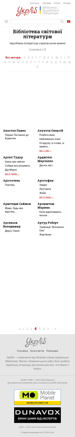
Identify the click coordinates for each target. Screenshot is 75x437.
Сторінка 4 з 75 (37, 49)
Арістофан (46, 180)
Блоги (57, 3)
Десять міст (46, 165)
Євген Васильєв (48, 380)
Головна (22, 350)
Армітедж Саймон (17, 204)
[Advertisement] (37, 98)
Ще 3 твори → (46, 197)
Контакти (34, 3)
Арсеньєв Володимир (12, 224)
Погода (66, 3)
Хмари (43, 185)
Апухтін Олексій (50, 130)
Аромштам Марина (46, 205)
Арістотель (11, 180)
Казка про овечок (15, 161)
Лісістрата (45, 189)
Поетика (9, 185)
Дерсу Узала (12, 231)
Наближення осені (50, 139)
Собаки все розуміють (17, 165)
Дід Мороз (11, 169)
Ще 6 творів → (12, 174)
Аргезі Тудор (13, 157)
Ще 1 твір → (45, 150)
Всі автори (13, 57)
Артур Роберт (48, 223)
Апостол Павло (14, 130)
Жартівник (45, 234)
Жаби (42, 193)
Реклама (46, 3)
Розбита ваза (47, 135)
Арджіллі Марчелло (45, 159)
